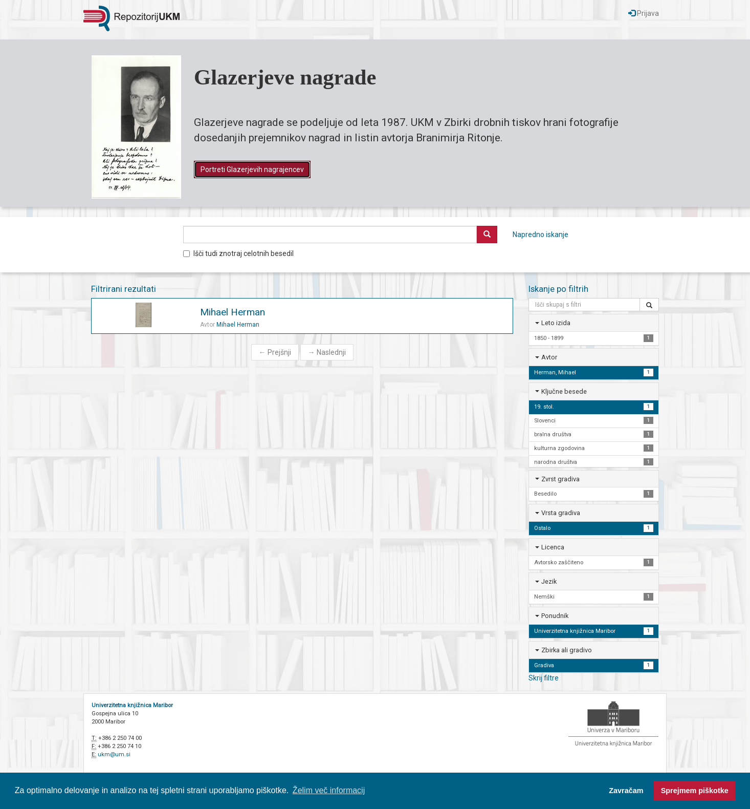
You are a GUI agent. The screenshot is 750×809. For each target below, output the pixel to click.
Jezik (549, 581)
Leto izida (555, 323)
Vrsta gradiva (560, 513)
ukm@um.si (114, 754)
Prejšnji (275, 352)
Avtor (549, 357)
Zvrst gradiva (560, 479)
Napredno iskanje (540, 234)
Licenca (552, 547)
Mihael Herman (232, 312)
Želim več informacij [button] (329, 790)
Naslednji (327, 352)
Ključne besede (564, 391)
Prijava (643, 13)
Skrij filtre (543, 678)
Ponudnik (554, 616)
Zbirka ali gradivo (566, 650)
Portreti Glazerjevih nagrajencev (252, 169)
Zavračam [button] (626, 790)
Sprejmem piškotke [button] (695, 790)
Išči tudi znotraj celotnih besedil (238, 253)
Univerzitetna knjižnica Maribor (132, 705)
